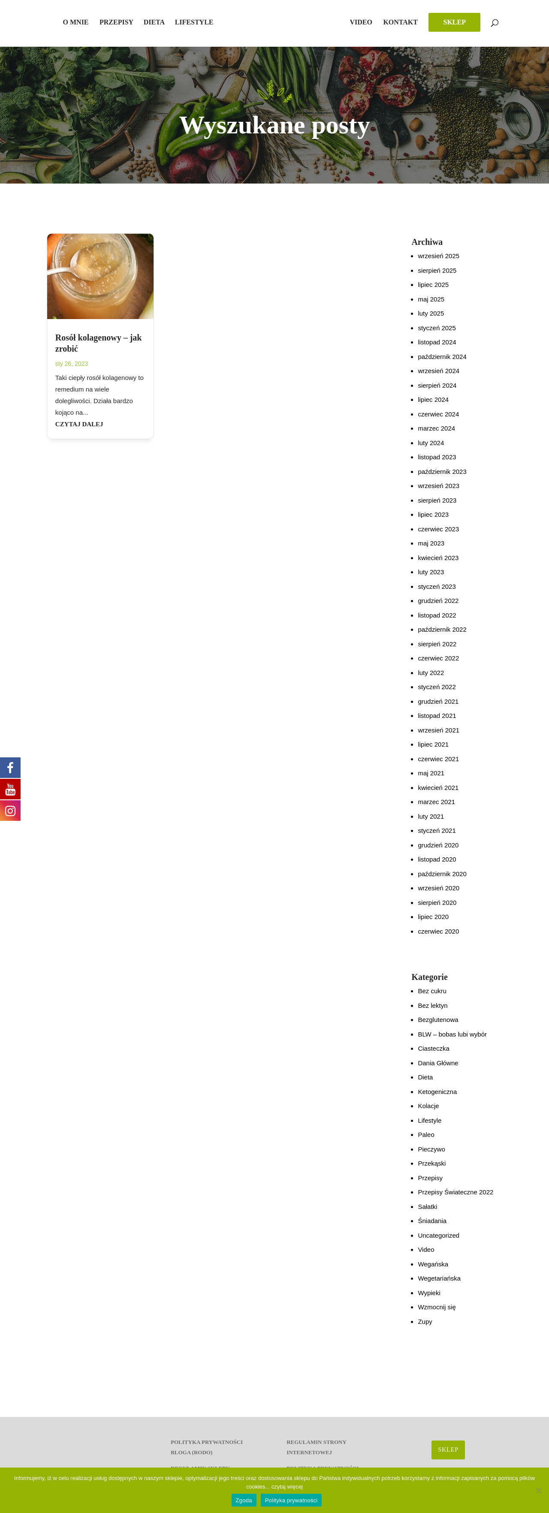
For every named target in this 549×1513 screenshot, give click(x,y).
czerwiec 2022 (438, 664)
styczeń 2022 (436, 692)
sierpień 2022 (437, 650)
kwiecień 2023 (438, 563)
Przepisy (122, 22)
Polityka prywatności (291, 1500)
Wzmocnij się (436, 1313)
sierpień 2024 (437, 391)
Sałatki (427, 1212)
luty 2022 (431, 678)
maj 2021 (431, 779)
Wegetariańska (439, 1284)
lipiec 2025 (433, 290)
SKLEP (468, 22)
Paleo (426, 1140)
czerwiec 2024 (438, 420)
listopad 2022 (437, 621)
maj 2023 (431, 549)
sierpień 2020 (437, 908)
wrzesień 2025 (438, 261)
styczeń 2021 (436, 836)
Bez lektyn (432, 1011)
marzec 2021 (436, 807)
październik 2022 (442, 635)
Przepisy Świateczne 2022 (455, 1198)
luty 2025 (431, 319)
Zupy (425, 1327)
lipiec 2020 (433, 922)
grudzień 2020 (438, 851)
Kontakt (414, 22)
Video (374, 22)
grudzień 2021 (438, 707)
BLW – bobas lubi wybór (452, 1040)
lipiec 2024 (433, 405)
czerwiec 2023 (438, 535)
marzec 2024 (436, 434)
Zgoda (244, 1500)
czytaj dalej (79, 430)
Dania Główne (438, 1069)
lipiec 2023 (433, 520)
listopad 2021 (437, 721)
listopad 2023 (437, 463)
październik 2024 (442, 362)
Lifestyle (199, 22)
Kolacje (428, 1111)
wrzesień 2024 (438, 376)
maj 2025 (431, 305)
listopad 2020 (437, 865)
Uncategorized (438, 1241)
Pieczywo (431, 1155)
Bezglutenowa (438, 1025)
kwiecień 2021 (438, 793)
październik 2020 (442, 879)
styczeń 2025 (436, 334)
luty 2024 (431, 448)
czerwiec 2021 (438, 765)
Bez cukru (432, 997)
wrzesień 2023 (438, 491)
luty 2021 (431, 822)
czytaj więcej (287, 1486)
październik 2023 (442, 477)
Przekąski (432, 1169)
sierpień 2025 (437, 276)
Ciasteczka (433, 1054)
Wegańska (433, 1270)
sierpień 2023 (437, 506)
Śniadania (432, 1226)
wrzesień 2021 (438, 736)
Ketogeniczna (437, 1097)
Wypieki (429, 1298)
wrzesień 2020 (438, 894)
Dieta (159, 22)
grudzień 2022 (438, 606)
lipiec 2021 (433, 750)
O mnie (81, 22)
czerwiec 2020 (438, 937)
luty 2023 (431, 578)
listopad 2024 (437, 348)
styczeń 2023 (436, 592)
